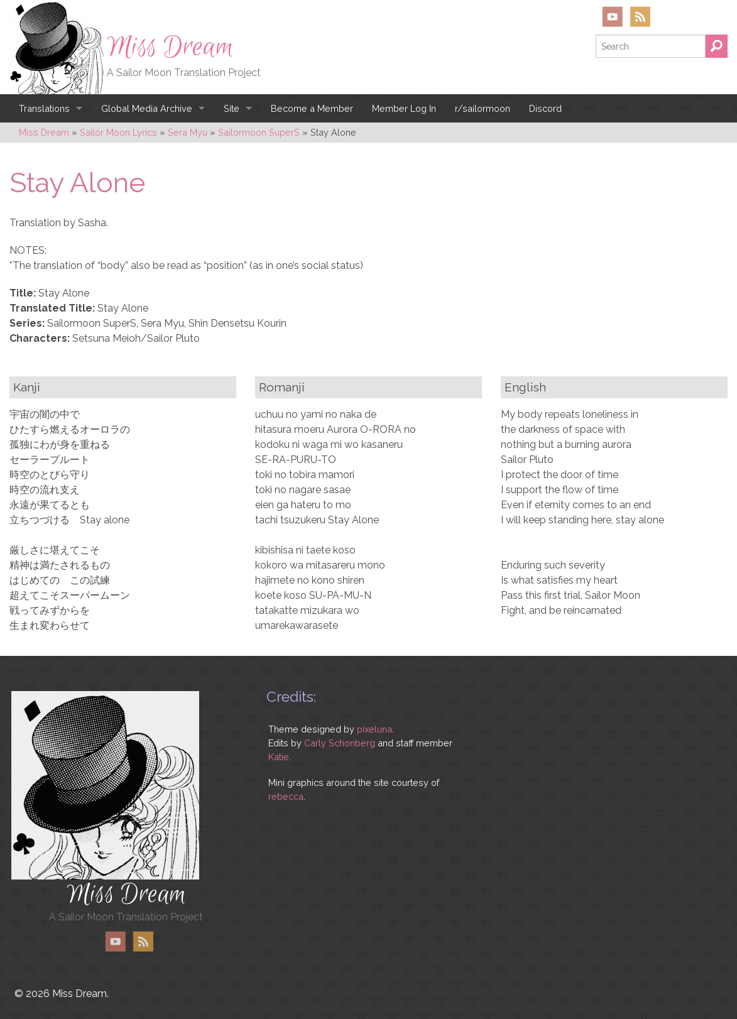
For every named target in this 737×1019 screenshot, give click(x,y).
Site (231, 108)
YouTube (612, 16)
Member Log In (404, 108)
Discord (545, 108)
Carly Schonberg (339, 743)
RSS (640, 16)
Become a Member (312, 108)
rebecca (285, 796)
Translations (44, 108)
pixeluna (374, 729)
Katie (278, 756)
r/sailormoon (482, 108)
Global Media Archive (146, 108)
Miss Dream (170, 47)
